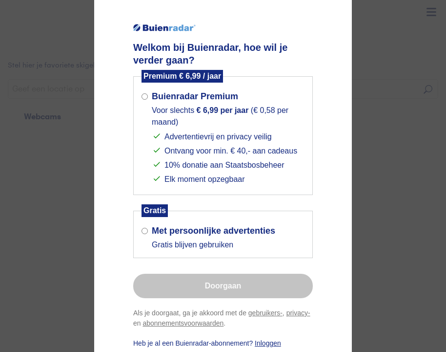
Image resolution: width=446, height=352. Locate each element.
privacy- (298, 313)
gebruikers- (265, 313)
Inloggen (268, 343)
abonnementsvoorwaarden (182, 323)
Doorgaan (223, 286)
